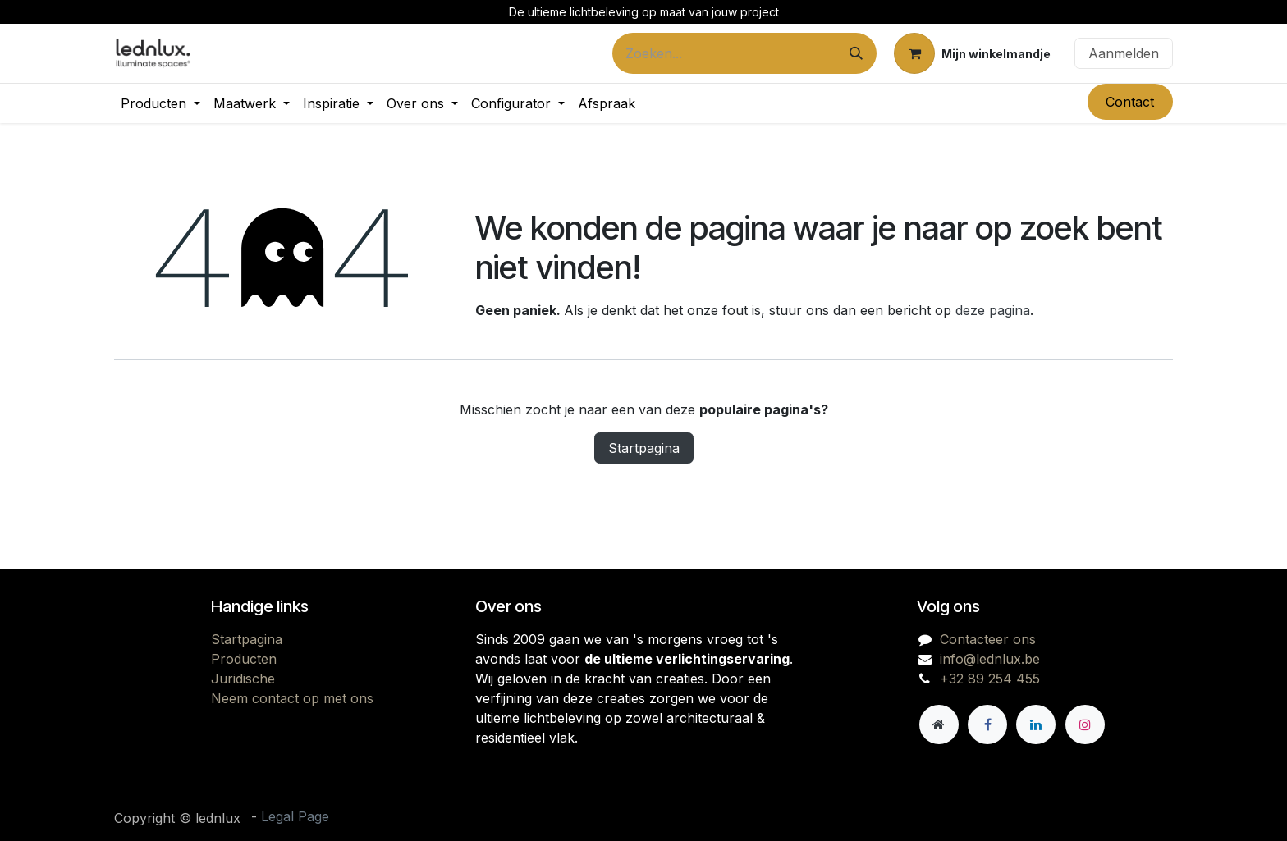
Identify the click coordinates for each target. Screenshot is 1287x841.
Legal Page (295, 816)
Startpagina (644, 448)
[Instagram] (1085, 724)
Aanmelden (1123, 53)
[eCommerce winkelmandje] (972, 53)
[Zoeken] (856, 53)
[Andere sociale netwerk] (939, 724)
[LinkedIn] (1036, 724)
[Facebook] (987, 724)
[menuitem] (160, 103)
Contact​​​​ (1130, 102)
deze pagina (992, 310)
